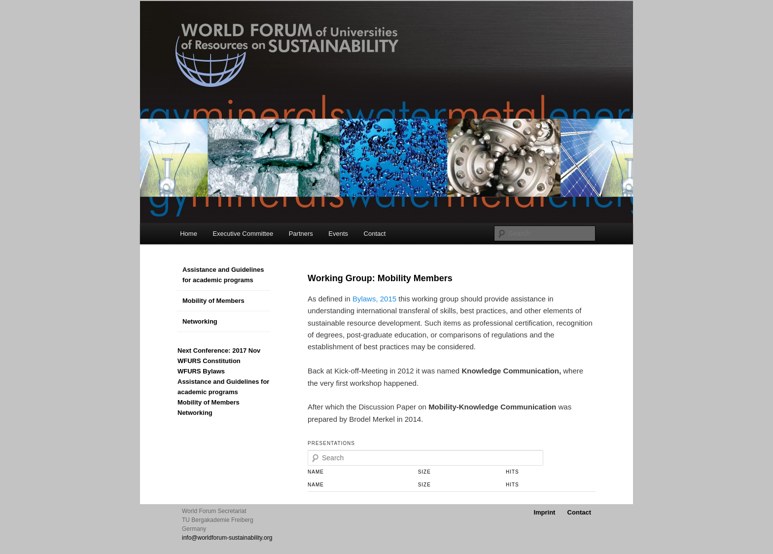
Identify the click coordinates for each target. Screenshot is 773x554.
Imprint (544, 512)
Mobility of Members (213, 300)
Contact (375, 233)
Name (316, 472)
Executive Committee (242, 233)
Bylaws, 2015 (374, 299)
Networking (199, 321)
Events (338, 233)
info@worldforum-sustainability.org (227, 537)
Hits (512, 472)
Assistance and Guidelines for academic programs (223, 275)
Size (424, 472)
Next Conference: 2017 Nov (218, 350)
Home (188, 233)
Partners (301, 233)
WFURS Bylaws (201, 371)
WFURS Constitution (209, 361)
